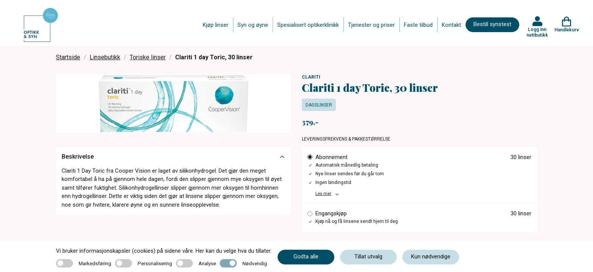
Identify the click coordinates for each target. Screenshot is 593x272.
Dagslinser (319, 105)
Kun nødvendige (430, 256)
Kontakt (451, 25)
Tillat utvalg (368, 256)
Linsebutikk (105, 57)
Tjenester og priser (371, 25)
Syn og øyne (253, 25)
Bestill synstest (492, 24)
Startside (68, 57)
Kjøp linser (215, 25)
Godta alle (305, 256)
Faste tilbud (418, 25)
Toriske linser (148, 57)
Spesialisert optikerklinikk (308, 25)
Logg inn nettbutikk (537, 32)
